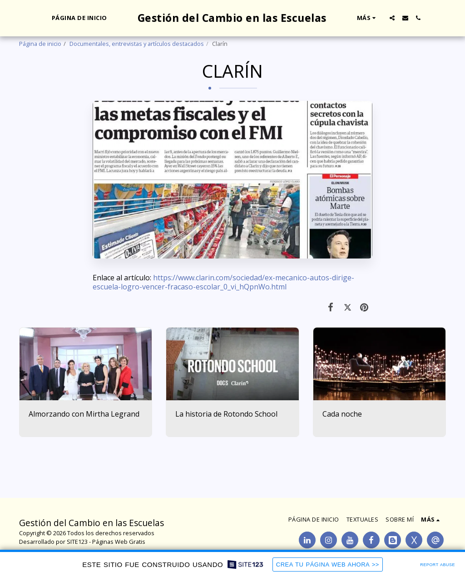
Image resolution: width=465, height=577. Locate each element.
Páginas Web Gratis (118, 541)
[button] (392, 18)
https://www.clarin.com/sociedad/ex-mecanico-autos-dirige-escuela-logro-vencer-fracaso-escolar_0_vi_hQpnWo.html (223, 282)
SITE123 (77, 541)
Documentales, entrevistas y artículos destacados (136, 44)
